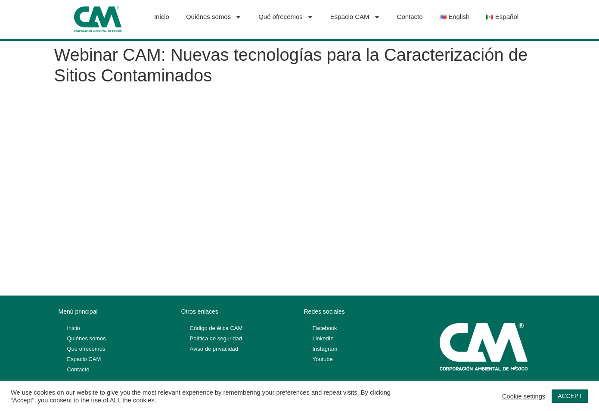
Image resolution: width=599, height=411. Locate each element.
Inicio (161, 16)
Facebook (325, 328)
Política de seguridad (216, 338)
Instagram (325, 349)
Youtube (323, 359)
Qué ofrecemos (285, 17)
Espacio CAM (355, 17)
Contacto (410, 16)
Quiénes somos (214, 17)
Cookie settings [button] (523, 396)
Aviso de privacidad (214, 349)
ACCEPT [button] (570, 395)
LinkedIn (323, 338)
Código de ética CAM (216, 328)
